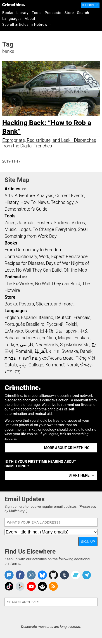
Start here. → (82, 475)
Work (44, 256)
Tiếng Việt (85, 358)
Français (82, 317)
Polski (71, 324)
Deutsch (63, 317)
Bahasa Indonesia (22, 337)
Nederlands (46, 344)
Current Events (69, 195)
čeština (49, 337)
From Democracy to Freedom (33, 249)
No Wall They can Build (57, 283)
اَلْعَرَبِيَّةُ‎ (40, 351)
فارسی (26, 344)
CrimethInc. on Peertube (20, 586)
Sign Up (88, 541)
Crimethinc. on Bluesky (42, 575)
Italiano (46, 317)
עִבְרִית (11, 358)
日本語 (46, 331)
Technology (62, 202)
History (12, 202)
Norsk (72, 365)
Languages (12, 18)
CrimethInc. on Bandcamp (75, 575)
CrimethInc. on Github (53, 575)
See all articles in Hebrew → (27, 24)
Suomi (31, 331)
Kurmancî (54, 365)
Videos (78, 222)
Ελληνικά (14, 331)
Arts (9, 195)
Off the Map (75, 270)
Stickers (62, 222)
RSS (23, 189)
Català (11, 365)
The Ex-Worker (19, 283)
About (30, 18)
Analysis (45, 195)
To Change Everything (54, 229)
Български (66, 331)
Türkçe (11, 344)
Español (29, 317)
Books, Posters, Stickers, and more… (40, 304)
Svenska (70, 351)
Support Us (90, 5)
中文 (84, 331)
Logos (25, 229)
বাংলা (54, 351)
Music (11, 229)
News (43, 202)
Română (24, 351)
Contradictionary (21, 256)
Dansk (86, 351)
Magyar (65, 337)
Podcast (13, 276)
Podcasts (53, 13)
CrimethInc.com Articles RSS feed (53, 586)
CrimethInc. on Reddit (42, 586)
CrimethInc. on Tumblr (64, 575)
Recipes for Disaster (24, 263)
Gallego (35, 365)
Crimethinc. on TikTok (9, 586)
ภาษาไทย (28, 358)
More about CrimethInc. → (69, 448)
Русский (54, 324)
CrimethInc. (13, 4)
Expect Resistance (69, 256)
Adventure (25, 195)
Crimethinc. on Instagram (31, 575)
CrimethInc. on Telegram (86, 575)
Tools (37, 13)
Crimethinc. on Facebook (20, 575)
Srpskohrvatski (74, 344)
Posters (44, 222)
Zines (10, 222)
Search (83, 13)
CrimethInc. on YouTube (31, 586)
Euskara (82, 337)
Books (7, 13)
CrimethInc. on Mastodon (9, 575)
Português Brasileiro (24, 324)
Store (69, 13)
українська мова (56, 358)
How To (28, 202)
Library (23, 13)
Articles (12, 188)
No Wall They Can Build (39, 270)
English (12, 317)
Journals (26, 222)
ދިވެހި (22, 365)
